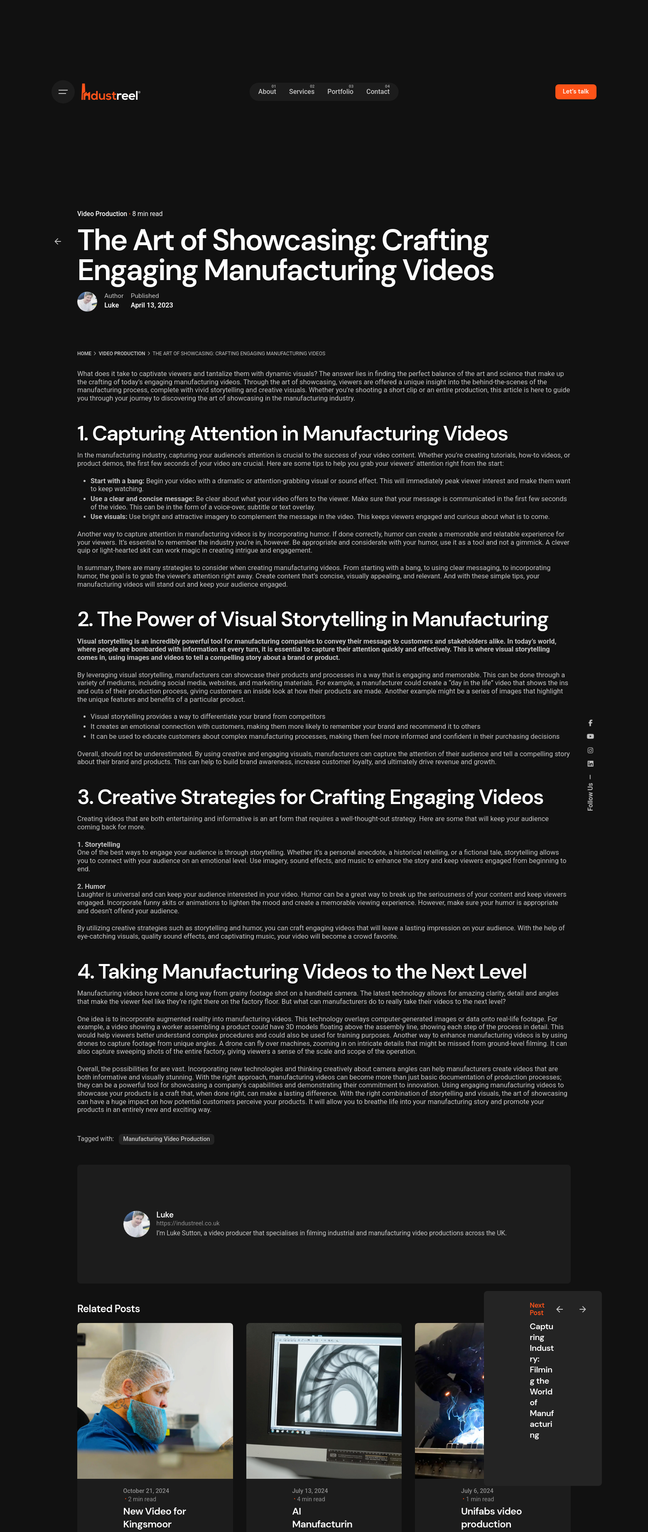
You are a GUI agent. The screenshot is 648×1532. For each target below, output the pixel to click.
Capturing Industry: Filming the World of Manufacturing (542, 1380)
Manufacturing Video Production (166, 1139)
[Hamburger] (63, 91)
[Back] (57, 241)
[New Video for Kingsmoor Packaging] (155, 1401)
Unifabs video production (491, 1517)
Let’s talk (576, 91)
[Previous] (559, 1309)
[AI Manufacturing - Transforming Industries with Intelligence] (324, 1401)
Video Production (102, 214)
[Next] (582, 1309)
